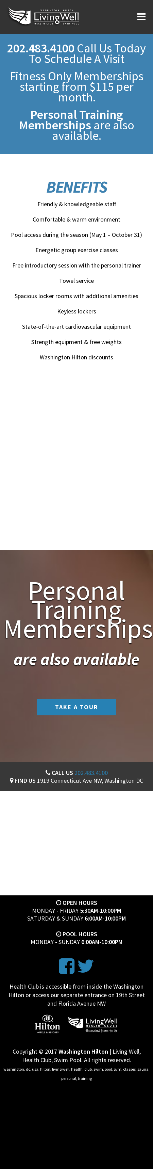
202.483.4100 (91, 773)
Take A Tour (76, 707)
